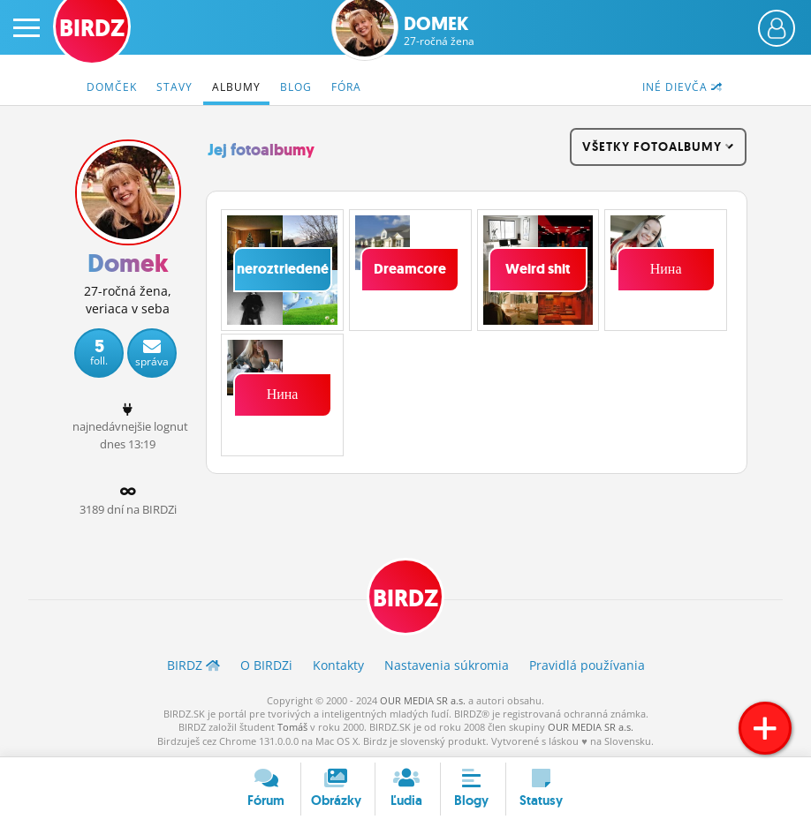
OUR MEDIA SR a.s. (423, 700)
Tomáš (292, 726)
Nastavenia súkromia (446, 665)
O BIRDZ (266, 665)
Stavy (174, 86)
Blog (296, 86)
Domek (439, 31)
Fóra (346, 86)
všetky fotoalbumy (658, 146)
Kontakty (338, 665)
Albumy (236, 86)
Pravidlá (587, 665)
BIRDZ (405, 598)
